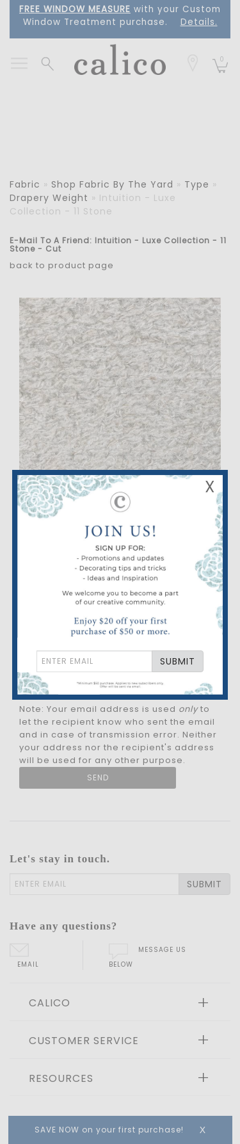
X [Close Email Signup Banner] (210, 487)
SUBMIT (177, 661)
